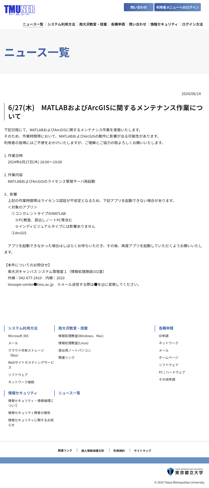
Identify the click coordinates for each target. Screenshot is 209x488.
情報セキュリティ (22, 392)
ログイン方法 (192, 24)
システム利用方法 (22, 328)
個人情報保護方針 (92, 451)
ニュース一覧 (69, 392)
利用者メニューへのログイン (177, 7)
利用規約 (119, 451)
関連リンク (65, 450)
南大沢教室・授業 (73, 328)
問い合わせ (138, 7)
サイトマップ (142, 451)
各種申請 (166, 328)
